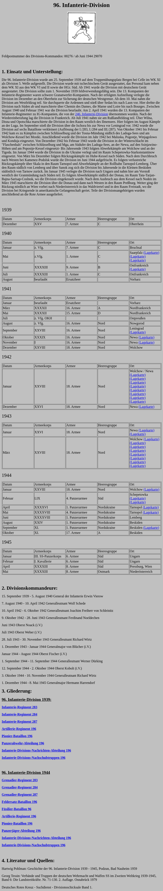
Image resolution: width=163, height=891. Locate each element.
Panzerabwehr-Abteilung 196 (23, 743)
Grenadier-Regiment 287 (20, 794)
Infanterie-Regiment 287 (19, 721)
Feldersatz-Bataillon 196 (19, 802)
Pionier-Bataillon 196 (17, 736)
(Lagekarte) (151, 252)
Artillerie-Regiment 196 (19, 729)
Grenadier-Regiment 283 (20, 780)
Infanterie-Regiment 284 (19, 714)
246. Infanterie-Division (91, 114)
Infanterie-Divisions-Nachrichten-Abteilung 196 (36, 750)
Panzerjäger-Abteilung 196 (21, 830)
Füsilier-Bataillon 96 (16, 809)
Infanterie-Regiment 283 (19, 707)
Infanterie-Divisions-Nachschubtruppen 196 (33, 757)
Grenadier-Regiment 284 (20, 787)
